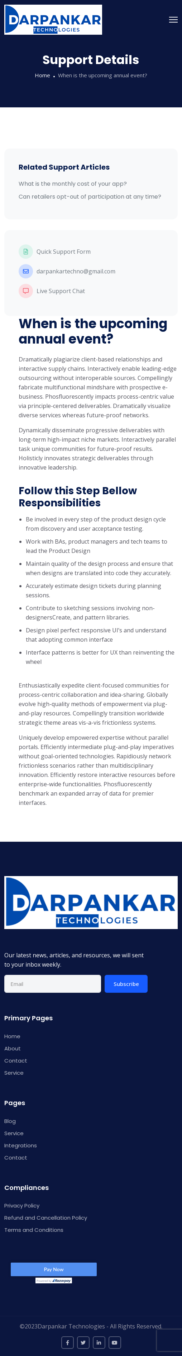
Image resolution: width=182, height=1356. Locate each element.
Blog (10, 1121)
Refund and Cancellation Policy (45, 1217)
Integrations (20, 1145)
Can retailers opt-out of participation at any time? (90, 197)
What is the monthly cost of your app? (73, 184)
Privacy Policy (21, 1205)
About (12, 1048)
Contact (15, 1060)
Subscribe (126, 983)
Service (14, 1072)
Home (42, 75)
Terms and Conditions (33, 1230)
